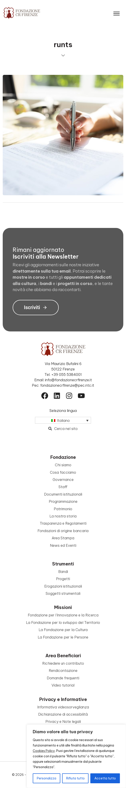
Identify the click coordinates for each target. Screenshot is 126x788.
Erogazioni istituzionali (63, 586)
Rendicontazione (63, 670)
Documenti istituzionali (63, 494)
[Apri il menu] (116, 12)
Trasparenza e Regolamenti (63, 523)
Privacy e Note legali (63, 721)
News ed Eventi (63, 545)
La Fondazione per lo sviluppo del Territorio (63, 622)
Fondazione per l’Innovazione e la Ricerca (63, 615)
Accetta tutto (105, 778)
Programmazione (63, 501)
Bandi (63, 571)
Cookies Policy (44, 751)
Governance (63, 479)
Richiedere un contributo (63, 663)
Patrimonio (63, 509)
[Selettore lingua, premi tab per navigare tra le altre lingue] (63, 420)
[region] (76, 756)
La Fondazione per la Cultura (63, 629)
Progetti (63, 579)
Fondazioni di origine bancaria (63, 530)
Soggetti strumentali (63, 593)
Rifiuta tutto (75, 778)
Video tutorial (63, 685)
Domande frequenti (63, 678)
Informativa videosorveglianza (63, 707)
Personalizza (46, 778)
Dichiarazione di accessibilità (63, 714)
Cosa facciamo (63, 472)
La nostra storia (63, 516)
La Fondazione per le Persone (63, 637)
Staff (63, 487)
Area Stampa (63, 538)
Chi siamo (63, 465)
